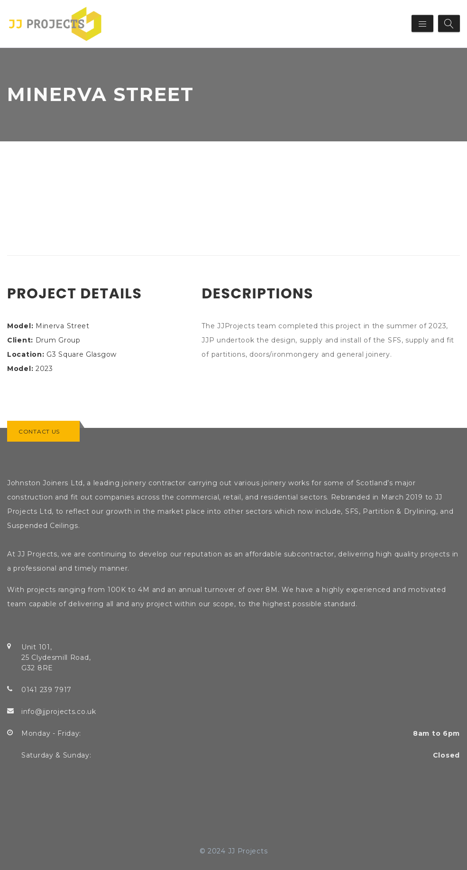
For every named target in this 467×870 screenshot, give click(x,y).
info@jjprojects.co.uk (58, 711)
